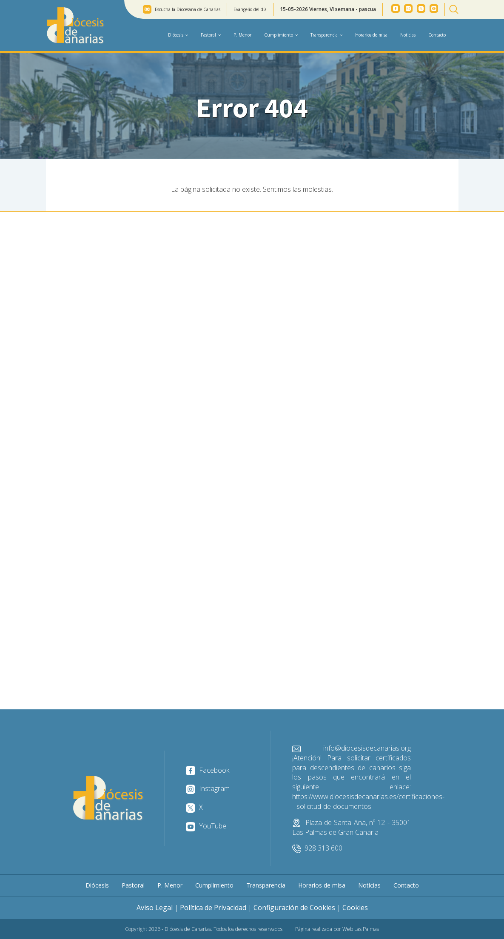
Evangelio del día (250, 9)
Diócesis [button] (178, 35)
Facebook (207, 770)
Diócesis (97, 885)
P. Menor (242, 35)
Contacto (437, 35)
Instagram (208, 788)
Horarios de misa (371, 35)
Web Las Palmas (360, 929)
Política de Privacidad (213, 907)
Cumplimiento (214, 885)
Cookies (355, 907)
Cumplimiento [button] (281, 35)
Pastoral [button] (211, 35)
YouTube (206, 826)
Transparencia (265, 885)
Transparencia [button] (326, 35)
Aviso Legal (155, 907)
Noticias (408, 35)
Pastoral (133, 885)
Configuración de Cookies (294, 907)
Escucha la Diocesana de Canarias (187, 9)
